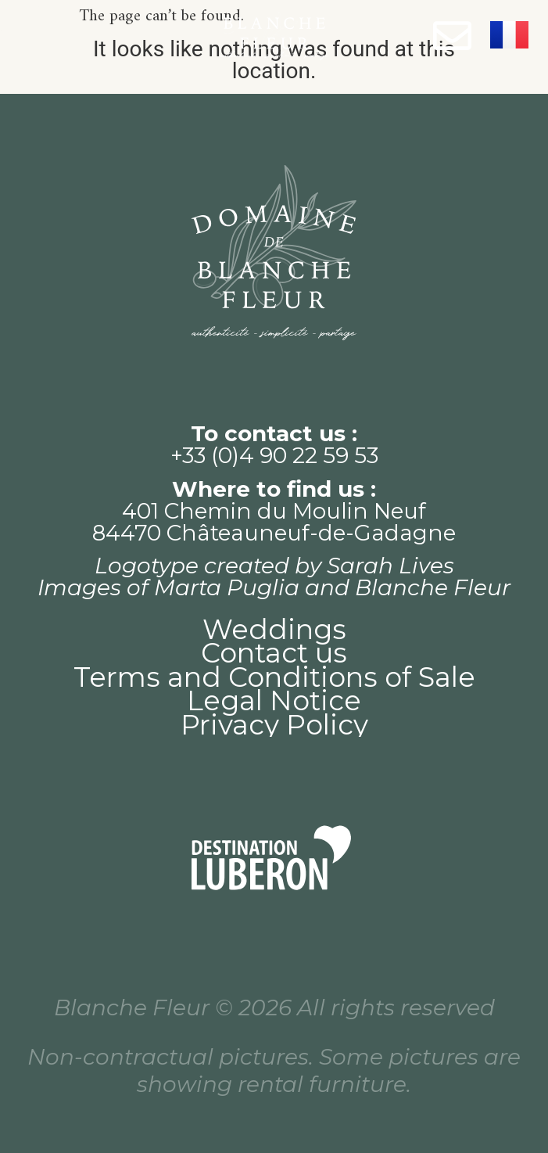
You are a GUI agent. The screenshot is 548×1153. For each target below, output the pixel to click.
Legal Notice (274, 701)
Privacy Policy (274, 725)
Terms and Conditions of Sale (274, 678)
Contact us (274, 653)
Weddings (274, 630)
